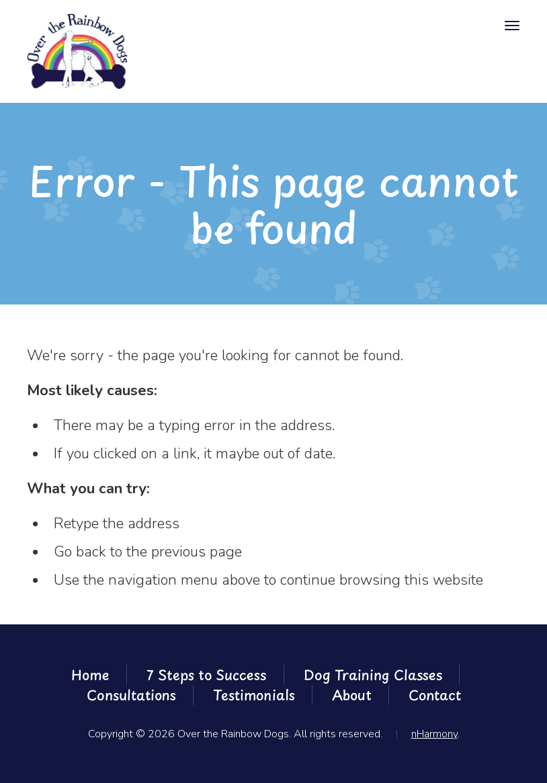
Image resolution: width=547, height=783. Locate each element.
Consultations (131, 695)
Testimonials (254, 695)
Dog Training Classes (373, 675)
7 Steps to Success (206, 675)
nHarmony (434, 734)
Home (90, 675)
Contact (435, 695)
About (352, 695)
